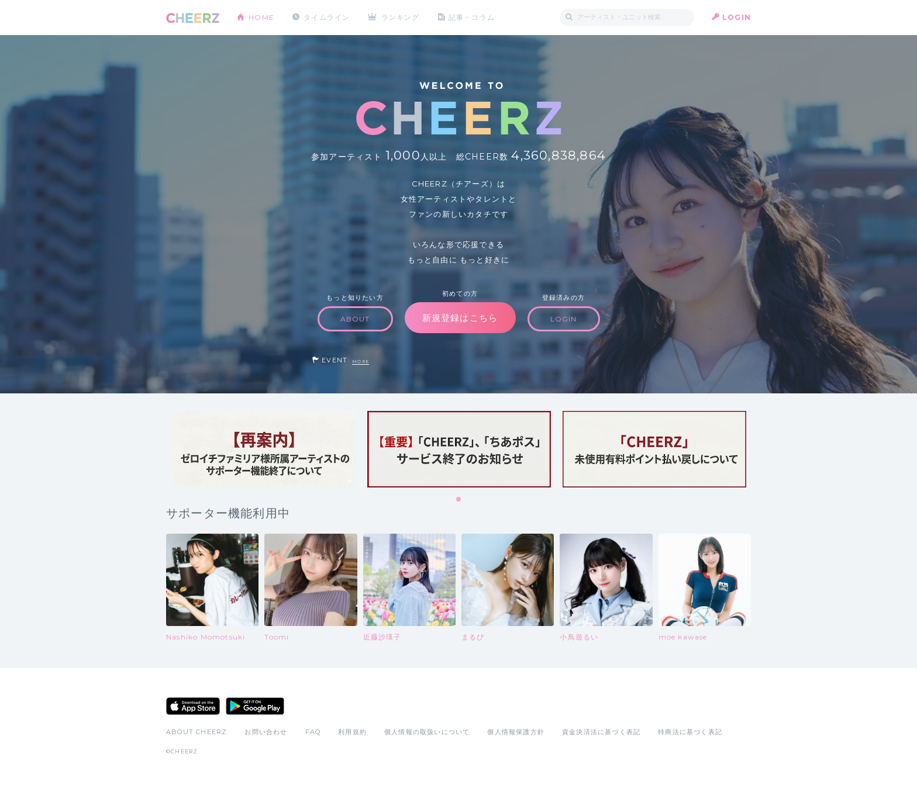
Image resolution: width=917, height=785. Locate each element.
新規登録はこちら (460, 317)
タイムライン (327, 17)
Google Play (255, 706)
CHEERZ (192, 18)
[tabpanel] (264, 449)
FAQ (313, 732)
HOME (261, 17)
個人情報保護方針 (515, 732)
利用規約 (352, 732)
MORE (360, 361)
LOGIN (736, 17)
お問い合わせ (265, 732)
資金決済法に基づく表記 (601, 732)
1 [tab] (459, 500)
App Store (193, 706)
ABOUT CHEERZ (196, 732)
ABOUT (355, 318)
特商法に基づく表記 (690, 732)
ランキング (400, 17)
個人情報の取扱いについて (427, 732)
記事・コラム (472, 17)
